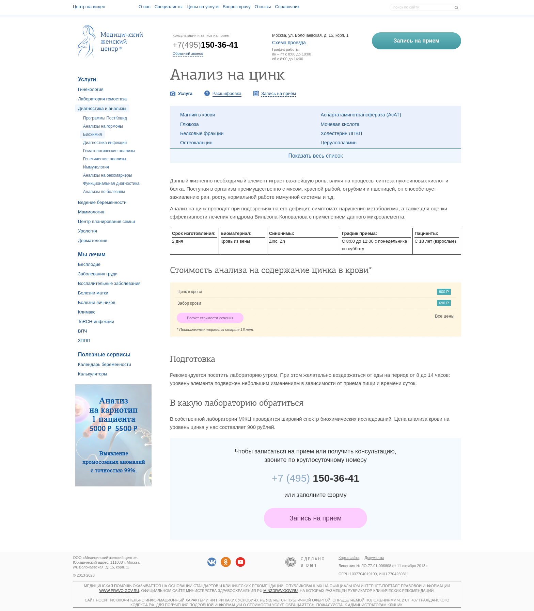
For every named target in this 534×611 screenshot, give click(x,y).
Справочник (287, 6)
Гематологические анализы (109, 150)
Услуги (87, 79)
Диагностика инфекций (105, 142)
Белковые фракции (201, 133)
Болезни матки (93, 292)
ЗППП (84, 340)
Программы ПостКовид (105, 118)
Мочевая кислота (340, 124)
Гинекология (91, 89)
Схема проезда (289, 42)
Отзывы (263, 6)
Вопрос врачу (237, 6)
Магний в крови (197, 114)
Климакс (86, 312)
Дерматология (92, 240)
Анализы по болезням (104, 191)
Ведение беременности (102, 202)
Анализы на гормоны (103, 126)
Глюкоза (189, 124)
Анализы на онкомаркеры (107, 175)
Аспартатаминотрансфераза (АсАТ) (361, 114)
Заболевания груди (97, 273)
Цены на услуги (203, 6)
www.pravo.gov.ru (119, 591)
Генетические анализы (104, 159)
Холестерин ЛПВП (341, 133)
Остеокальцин (196, 142)
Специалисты (169, 6)
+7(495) (205, 44)
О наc (145, 6)
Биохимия (92, 134)
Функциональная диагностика (111, 183)
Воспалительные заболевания (109, 283)
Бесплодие (89, 264)
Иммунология (96, 167)
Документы (374, 558)
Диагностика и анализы (102, 108)
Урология (87, 231)
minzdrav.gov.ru (280, 591)
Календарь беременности (104, 364)
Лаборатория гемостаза (102, 98)
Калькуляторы (92, 373)
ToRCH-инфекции (96, 321)
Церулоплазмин (339, 142)
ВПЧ (82, 331)
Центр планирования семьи (106, 221)
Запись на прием (315, 518)
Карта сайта (349, 558)
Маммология (91, 211)
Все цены (444, 316)
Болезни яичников (96, 302)
